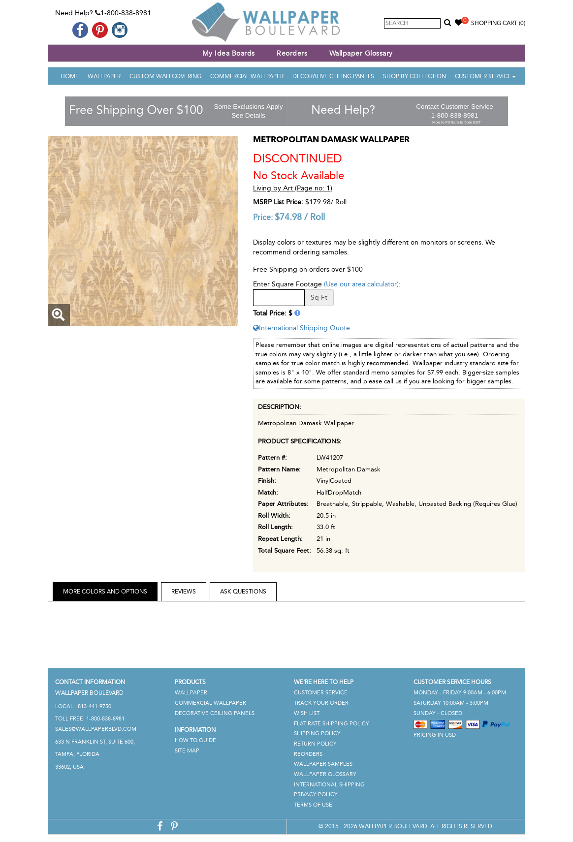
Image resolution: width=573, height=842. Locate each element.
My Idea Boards (228, 53)
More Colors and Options (105, 591)
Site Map (187, 751)
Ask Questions (243, 591)
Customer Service (485, 76)
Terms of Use (313, 805)
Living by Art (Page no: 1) (292, 188)
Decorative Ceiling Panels (333, 76)
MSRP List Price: (278, 202)
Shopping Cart (498, 23)
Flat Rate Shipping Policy (331, 723)
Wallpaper (104, 76)
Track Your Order (321, 703)
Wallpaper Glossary (361, 53)
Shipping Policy (317, 733)
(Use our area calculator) (361, 284)
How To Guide (195, 740)
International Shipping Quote (301, 328)
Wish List (306, 713)
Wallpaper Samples (323, 764)
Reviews (183, 591)
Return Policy (315, 744)
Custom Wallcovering (165, 76)
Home (70, 76)
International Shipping (329, 784)
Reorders (292, 53)
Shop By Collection (414, 76)
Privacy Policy (316, 794)
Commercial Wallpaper (247, 76)
